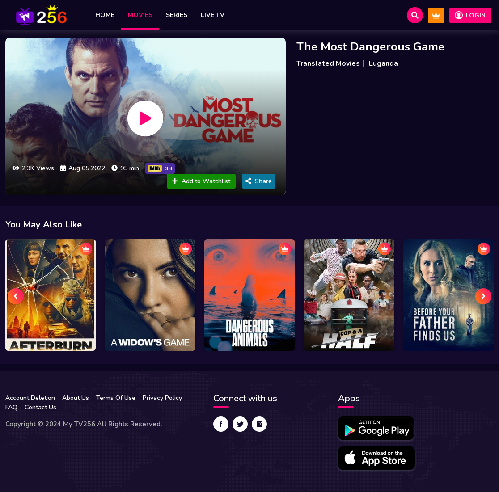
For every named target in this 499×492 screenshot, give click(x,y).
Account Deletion (30, 398)
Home (104, 15)
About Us (75, 398)
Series (176, 15)
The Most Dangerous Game (370, 47)
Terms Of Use (115, 398)
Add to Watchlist (201, 181)
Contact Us (40, 407)
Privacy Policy (162, 398)
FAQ (11, 407)
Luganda (383, 63)
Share (258, 181)
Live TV (212, 15)
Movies (140, 15)
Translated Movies (328, 63)
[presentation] (16, 296)
